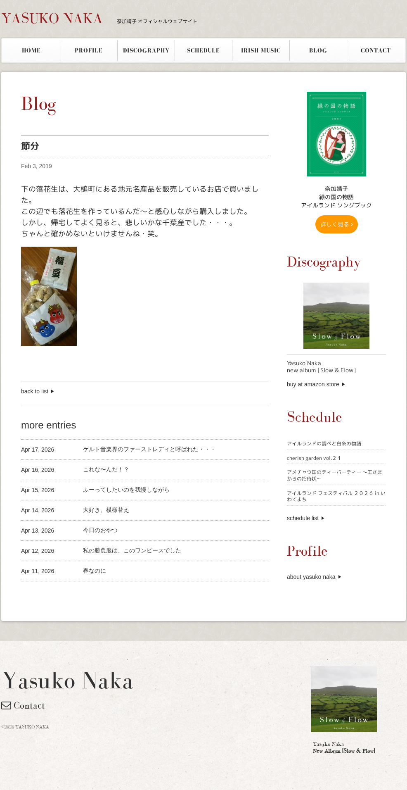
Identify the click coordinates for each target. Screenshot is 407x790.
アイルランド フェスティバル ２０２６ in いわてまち (336, 496)
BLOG (318, 50)
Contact (23, 705)
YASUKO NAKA (99, 18)
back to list (34, 391)
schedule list (303, 518)
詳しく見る (336, 224)
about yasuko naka (311, 576)
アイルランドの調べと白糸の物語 (324, 443)
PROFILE (89, 50)
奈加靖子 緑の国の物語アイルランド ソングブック (336, 197)
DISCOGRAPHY (146, 50)
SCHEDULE (203, 50)
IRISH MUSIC (261, 50)
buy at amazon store (313, 384)
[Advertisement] (117, 595)
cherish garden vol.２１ (314, 458)
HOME (31, 50)
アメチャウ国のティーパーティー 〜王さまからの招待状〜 (334, 475)
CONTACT (376, 50)
